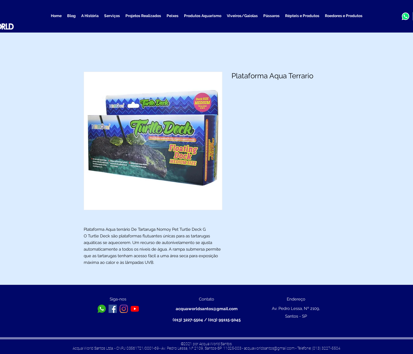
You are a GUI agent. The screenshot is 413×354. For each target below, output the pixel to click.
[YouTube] (135, 309)
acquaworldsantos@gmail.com (207, 308)
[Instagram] (124, 309)
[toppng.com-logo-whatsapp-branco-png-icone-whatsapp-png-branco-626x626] (102, 309)
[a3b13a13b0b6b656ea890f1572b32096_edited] (405, 16)
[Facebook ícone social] (113, 309)
